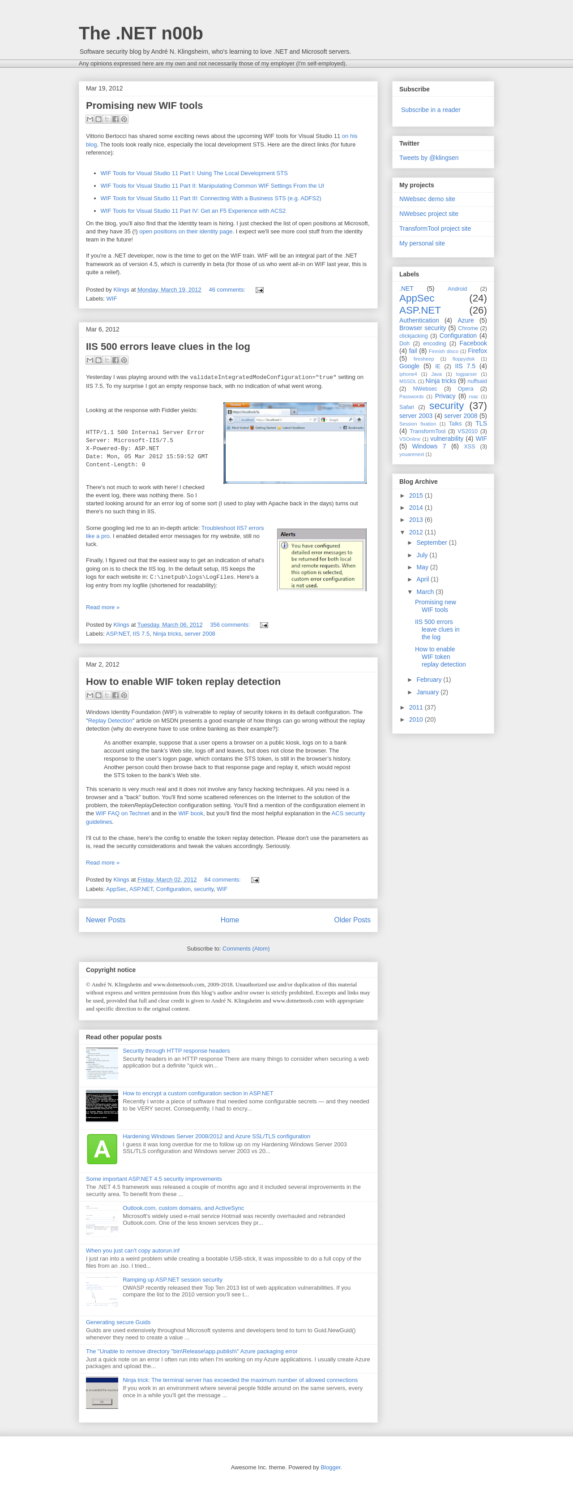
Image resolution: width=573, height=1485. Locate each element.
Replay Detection (110, 720)
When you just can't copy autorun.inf (133, 1250)
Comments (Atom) (245, 948)
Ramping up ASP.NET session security (172, 1279)
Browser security (422, 327)
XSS (469, 446)
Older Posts (352, 920)
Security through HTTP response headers (176, 1050)
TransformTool (427, 431)
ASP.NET (118, 633)
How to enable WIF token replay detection (183, 681)
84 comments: (223, 879)
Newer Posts (105, 920)
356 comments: (231, 624)
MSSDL (408, 381)
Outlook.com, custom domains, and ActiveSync (183, 1208)
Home (230, 920)
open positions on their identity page (185, 231)
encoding (434, 343)
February (429, 679)
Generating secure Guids (118, 1322)
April (423, 579)
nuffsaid (477, 381)
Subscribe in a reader (431, 109)
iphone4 (408, 374)
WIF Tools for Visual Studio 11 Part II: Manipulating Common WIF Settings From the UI (213, 185)
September (432, 542)
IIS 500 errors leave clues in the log (168, 346)
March (426, 591)
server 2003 (415, 415)
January (428, 692)
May (423, 567)
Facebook (473, 343)
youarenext (411, 454)
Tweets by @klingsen (429, 157)
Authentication (419, 320)
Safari (406, 407)
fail (413, 350)
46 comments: (228, 289)
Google (409, 366)
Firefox (477, 350)
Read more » (103, 607)
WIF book (190, 813)
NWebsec (425, 389)
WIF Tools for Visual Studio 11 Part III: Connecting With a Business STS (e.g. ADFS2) (211, 198)
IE (437, 366)
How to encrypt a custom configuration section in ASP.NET (198, 1093)
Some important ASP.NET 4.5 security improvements (154, 1178)
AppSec (116, 889)
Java (436, 374)
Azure (466, 320)
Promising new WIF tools (144, 105)
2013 (417, 519)
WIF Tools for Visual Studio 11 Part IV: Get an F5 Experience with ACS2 (193, 210)
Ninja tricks (167, 633)
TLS (481, 423)
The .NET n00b (141, 33)
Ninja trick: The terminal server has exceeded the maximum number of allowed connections (240, 1380)
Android (457, 289)
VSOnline (409, 439)
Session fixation (417, 423)
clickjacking (413, 336)
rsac (474, 396)
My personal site (422, 243)
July (422, 555)
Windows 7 (429, 446)
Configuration (173, 889)
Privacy (445, 396)
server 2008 (199, 633)
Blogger (330, 1467)
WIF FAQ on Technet (123, 813)
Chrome (468, 328)
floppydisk (464, 359)
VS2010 (468, 431)
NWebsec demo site (427, 198)
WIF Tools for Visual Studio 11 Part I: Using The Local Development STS (194, 173)
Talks (455, 424)
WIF (112, 298)
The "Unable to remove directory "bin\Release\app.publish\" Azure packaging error (192, 1351)
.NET (406, 288)
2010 (417, 719)
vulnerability (446, 438)
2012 (417, 532)
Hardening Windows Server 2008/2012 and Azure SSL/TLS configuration (216, 1136)
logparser (466, 374)
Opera (466, 389)
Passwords (411, 396)
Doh (404, 343)
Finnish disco (443, 351)
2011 (417, 707)
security (204, 889)
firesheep (424, 359)
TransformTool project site (435, 228)
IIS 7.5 (141, 633)
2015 (417, 495)
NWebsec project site (428, 213)
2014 (417, 507)
